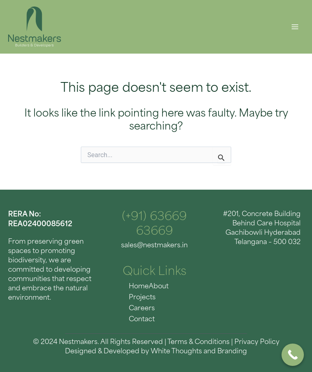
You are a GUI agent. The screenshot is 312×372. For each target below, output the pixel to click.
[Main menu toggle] (295, 27)
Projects (142, 297)
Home (139, 286)
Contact (142, 319)
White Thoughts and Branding (199, 351)
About (159, 286)
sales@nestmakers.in (154, 245)
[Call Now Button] (293, 355)
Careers (142, 308)
